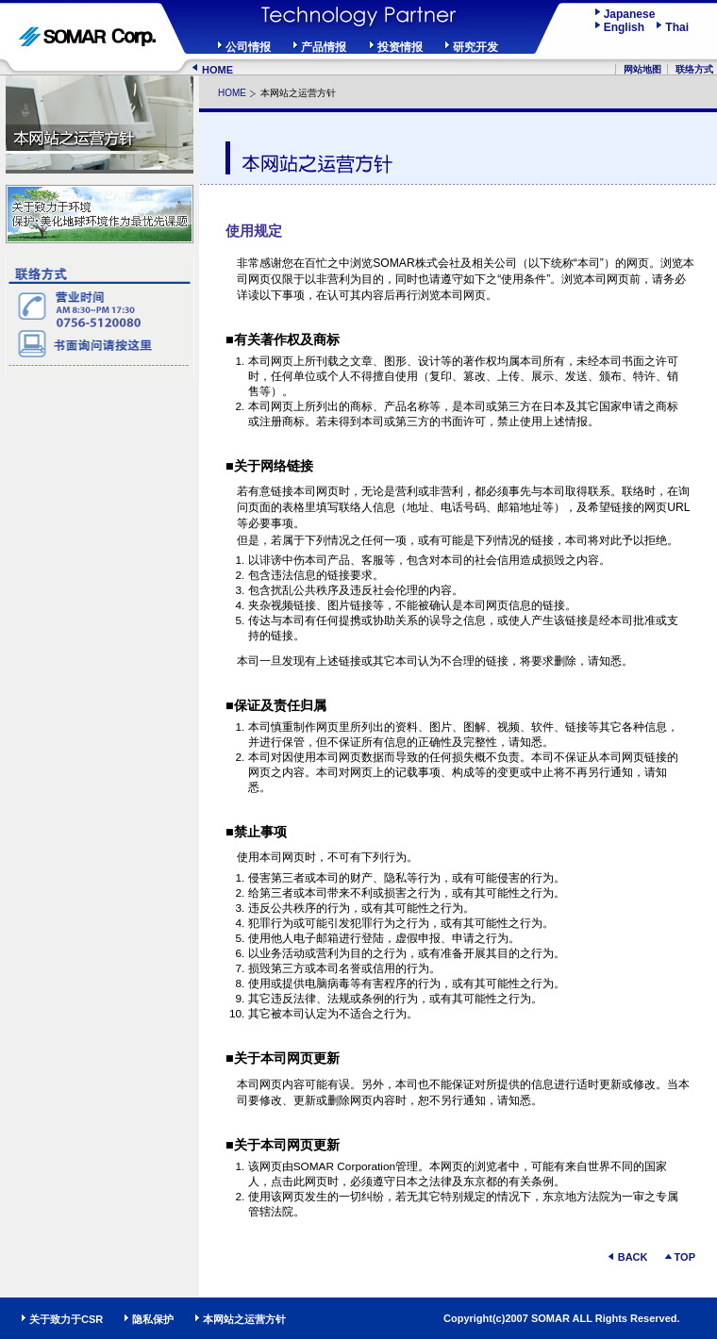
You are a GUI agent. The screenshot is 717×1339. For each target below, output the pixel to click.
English (629, 27)
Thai (677, 27)
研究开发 (475, 47)
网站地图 (642, 69)
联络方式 (694, 69)
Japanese (630, 14)
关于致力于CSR (66, 1319)
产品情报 (323, 47)
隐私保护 (153, 1319)
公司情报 (248, 47)
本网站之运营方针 (244, 1319)
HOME (217, 69)
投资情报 (400, 47)
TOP (685, 1257)
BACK (633, 1257)
